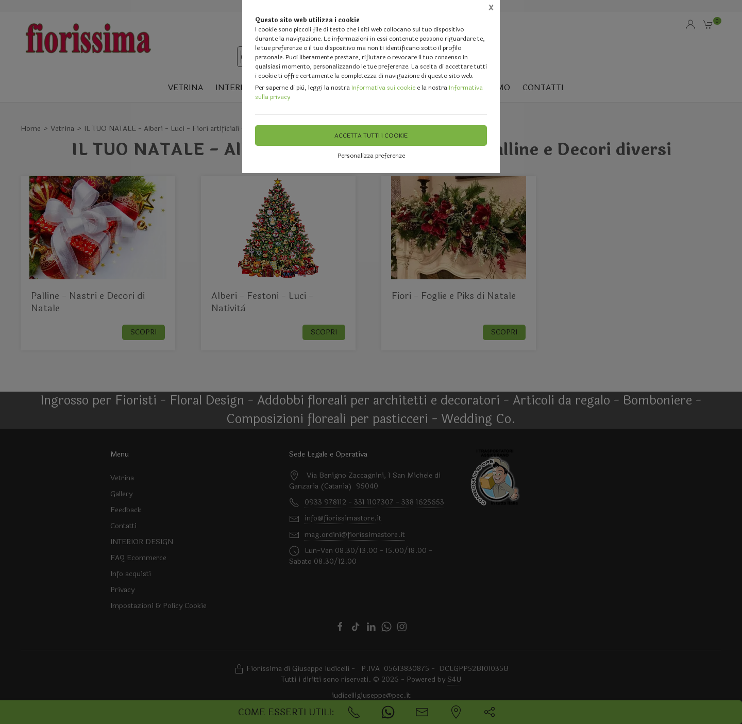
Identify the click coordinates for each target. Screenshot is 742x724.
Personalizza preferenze (371, 155)
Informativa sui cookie (383, 87)
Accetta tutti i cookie (371, 135)
